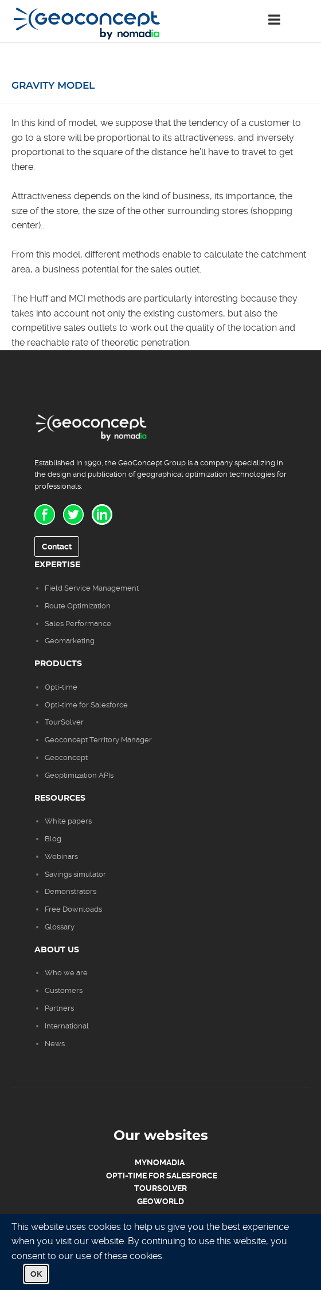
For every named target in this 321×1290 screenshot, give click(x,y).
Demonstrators (70, 891)
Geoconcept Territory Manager (98, 739)
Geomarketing (70, 640)
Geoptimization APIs (79, 775)
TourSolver (64, 722)
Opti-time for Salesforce (86, 705)
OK (36, 1274)
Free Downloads (73, 909)
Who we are (66, 972)
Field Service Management (92, 588)
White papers (68, 821)
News (55, 1043)
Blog (53, 838)
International (67, 1026)
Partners (59, 1008)
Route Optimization (78, 606)
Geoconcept (66, 757)
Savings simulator (75, 874)
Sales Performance (79, 623)
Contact (57, 546)
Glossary (60, 927)
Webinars (61, 856)
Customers (64, 990)
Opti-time (61, 687)
